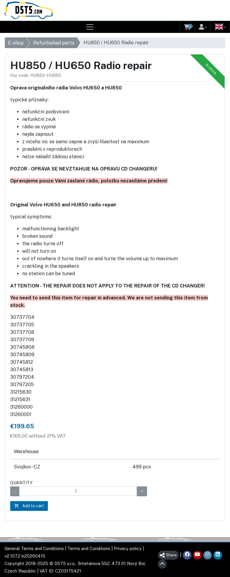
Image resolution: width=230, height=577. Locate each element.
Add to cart (29, 505)
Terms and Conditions (88, 548)
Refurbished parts (53, 43)
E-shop (16, 43)
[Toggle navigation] (90, 27)
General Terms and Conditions (34, 548)
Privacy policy (128, 548)
